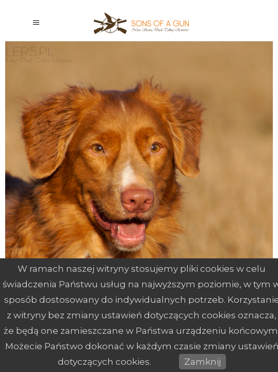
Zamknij (202, 362)
